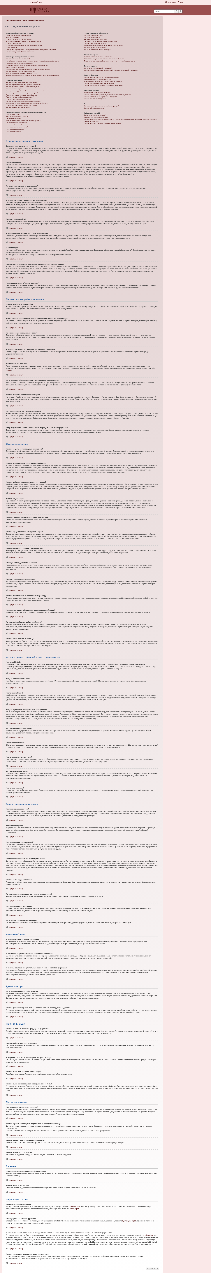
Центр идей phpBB (129, 1221)
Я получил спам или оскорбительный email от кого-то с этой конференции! (109, 61)
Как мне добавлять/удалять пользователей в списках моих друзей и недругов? (111, 70)
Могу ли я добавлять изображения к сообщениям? (23, 121)
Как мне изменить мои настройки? (18, 59)
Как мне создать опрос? (14, 89)
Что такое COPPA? (12, 37)
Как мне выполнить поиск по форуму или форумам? (101, 77)
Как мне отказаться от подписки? (95, 99)
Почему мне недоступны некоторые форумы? (22, 95)
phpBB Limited (75, 1206)
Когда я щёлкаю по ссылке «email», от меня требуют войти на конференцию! (32, 75)
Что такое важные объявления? (17, 123)
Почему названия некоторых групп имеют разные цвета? (103, 45)
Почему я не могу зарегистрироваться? (19, 39)
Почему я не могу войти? (14, 43)
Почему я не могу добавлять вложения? (20, 97)
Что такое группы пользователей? (95, 39)
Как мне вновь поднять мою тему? (18, 107)
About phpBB (74, 1209)
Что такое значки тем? (13, 131)
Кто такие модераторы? (92, 37)
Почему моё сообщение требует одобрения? (21, 105)
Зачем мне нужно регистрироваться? (18, 35)
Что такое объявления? (14, 125)
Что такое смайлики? (13, 119)
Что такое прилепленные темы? (17, 127)
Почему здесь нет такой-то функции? (96, 117)
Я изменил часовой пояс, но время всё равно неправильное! (27, 65)
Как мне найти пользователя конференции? (99, 83)
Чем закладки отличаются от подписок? (97, 92)
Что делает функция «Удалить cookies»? (20, 52)
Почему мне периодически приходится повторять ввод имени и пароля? (31, 49)
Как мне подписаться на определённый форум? (100, 97)
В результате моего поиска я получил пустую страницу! (103, 81)
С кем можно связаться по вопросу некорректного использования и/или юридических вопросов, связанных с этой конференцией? (120, 120)
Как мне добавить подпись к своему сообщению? (23, 86)
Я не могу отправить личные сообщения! (98, 57)
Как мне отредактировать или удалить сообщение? (23, 84)
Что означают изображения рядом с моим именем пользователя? (28, 69)
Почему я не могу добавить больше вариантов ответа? (25, 91)
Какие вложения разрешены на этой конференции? (101, 106)
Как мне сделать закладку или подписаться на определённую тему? (107, 95)
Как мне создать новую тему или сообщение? (21, 82)
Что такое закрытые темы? (15, 129)
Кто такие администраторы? (93, 35)
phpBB (8, 371)
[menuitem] (39, 2)
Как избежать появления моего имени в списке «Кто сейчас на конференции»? (33, 61)
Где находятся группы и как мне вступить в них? (100, 41)
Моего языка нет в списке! (15, 67)
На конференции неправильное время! (19, 63)
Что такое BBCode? (13, 114)
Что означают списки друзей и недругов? (98, 68)
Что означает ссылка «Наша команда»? (97, 49)
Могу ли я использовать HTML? (17, 116)
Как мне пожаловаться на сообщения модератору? (23, 101)
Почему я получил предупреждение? (18, 99)
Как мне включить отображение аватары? (20, 71)
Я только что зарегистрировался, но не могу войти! (23, 41)
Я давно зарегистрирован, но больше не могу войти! (24, 45)
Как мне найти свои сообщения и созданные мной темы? (103, 85)
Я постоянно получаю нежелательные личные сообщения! (104, 59)
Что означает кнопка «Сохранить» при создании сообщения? (27, 103)
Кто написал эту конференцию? (94, 115)
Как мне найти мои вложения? (94, 108)
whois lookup (148, 1235)
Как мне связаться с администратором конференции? (102, 123)
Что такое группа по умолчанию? (95, 47)
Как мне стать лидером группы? (95, 43)
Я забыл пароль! (11, 47)
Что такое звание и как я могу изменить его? (21, 73)
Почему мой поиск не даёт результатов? (97, 79)
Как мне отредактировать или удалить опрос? (22, 93)
